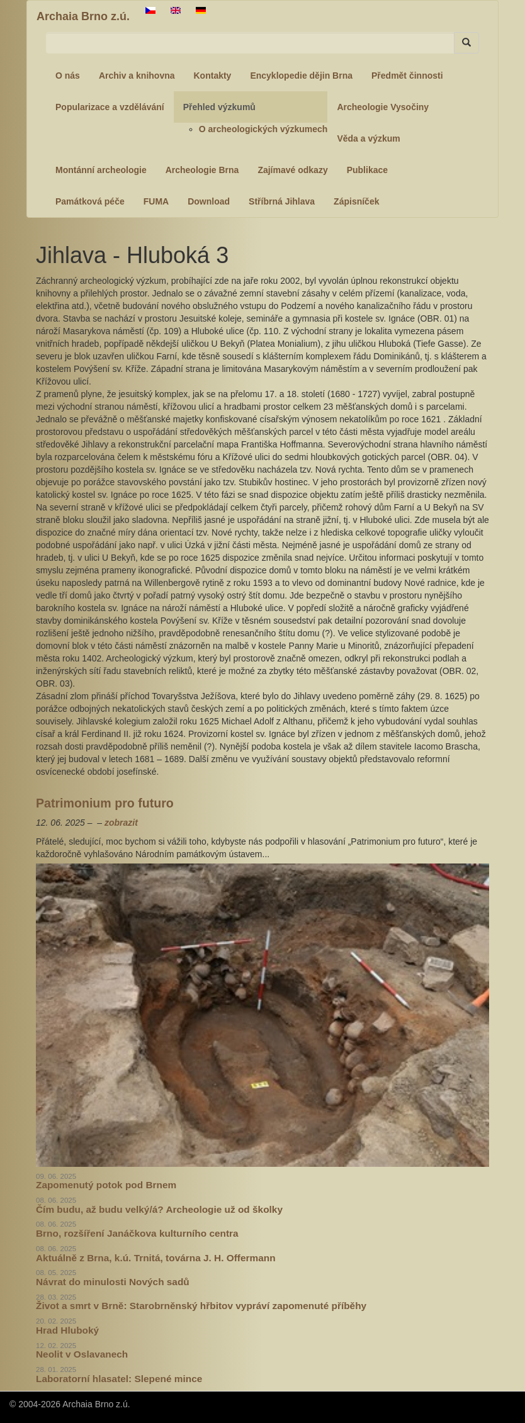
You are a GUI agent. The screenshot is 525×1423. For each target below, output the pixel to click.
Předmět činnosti (407, 75)
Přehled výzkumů (219, 107)
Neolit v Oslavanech (82, 1354)
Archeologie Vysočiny (383, 107)
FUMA (156, 201)
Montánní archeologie (101, 170)
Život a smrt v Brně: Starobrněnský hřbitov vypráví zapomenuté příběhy (201, 1305)
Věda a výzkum (368, 138)
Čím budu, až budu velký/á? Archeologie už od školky (159, 1209)
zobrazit (121, 823)
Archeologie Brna (202, 170)
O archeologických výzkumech (263, 129)
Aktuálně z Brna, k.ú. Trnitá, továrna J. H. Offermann (156, 1257)
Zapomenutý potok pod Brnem (106, 1184)
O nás (67, 75)
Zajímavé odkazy (292, 170)
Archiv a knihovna (137, 75)
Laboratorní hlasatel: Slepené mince (119, 1378)
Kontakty (213, 75)
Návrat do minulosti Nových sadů (112, 1281)
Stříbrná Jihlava (282, 201)
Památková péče (90, 201)
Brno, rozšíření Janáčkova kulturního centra (137, 1233)
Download (209, 201)
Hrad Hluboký (67, 1330)
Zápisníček (356, 201)
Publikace (367, 170)
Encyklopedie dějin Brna (301, 75)
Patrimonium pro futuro (105, 803)
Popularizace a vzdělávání (109, 107)
